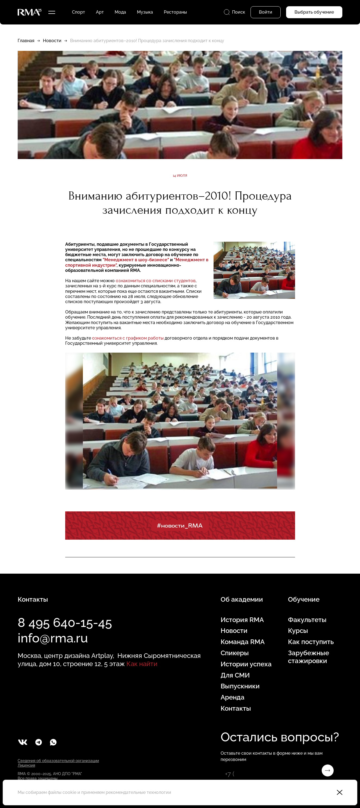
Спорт (78, 12)
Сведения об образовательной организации (58, 761)
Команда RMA (243, 642)
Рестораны (175, 12)
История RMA (242, 620)
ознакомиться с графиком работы (128, 338)
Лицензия (26, 765)
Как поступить (311, 642)
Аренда (233, 697)
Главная (26, 40)
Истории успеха (246, 664)
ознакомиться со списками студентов (156, 280)
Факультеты (307, 620)
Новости (52, 40)
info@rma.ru (53, 638)
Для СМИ (235, 675)
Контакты (236, 708)
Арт (100, 12)
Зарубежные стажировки (308, 657)
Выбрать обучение (314, 12)
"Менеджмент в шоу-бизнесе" (136, 259)
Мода (120, 12)
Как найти (141, 664)
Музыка (145, 12)
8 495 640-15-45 (65, 622)
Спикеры (235, 653)
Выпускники (240, 686)
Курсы (298, 631)
